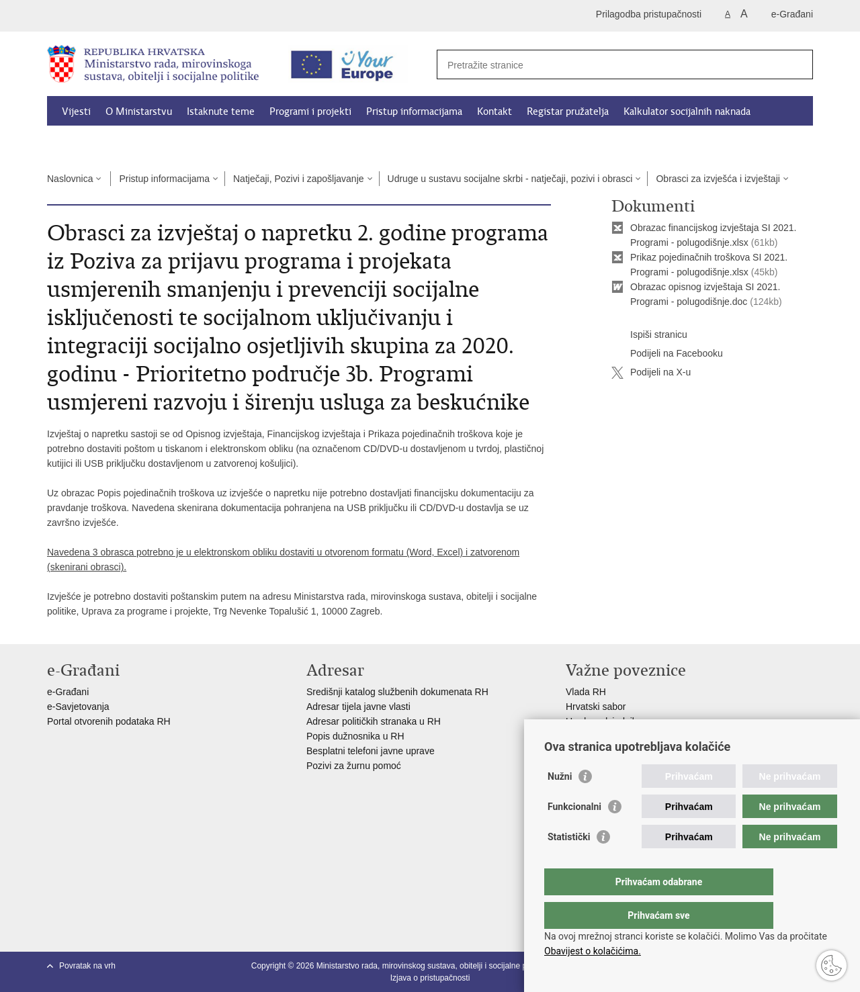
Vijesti (76, 111)
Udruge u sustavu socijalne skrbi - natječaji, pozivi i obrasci (510, 178)
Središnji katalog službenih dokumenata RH (397, 691)
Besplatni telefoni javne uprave (370, 751)
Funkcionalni (574, 833)
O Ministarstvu (138, 111)
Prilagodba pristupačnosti (648, 14)
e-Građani (792, 14)
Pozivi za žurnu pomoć (353, 765)
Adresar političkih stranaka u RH (373, 721)
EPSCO (582, 736)
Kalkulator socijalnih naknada (687, 111)
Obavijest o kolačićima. (592, 951)
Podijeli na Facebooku (667, 354)
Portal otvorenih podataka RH (110, 721)
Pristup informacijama (414, 111)
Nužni (560, 803)
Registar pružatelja (568, 111)
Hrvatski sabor (596, 706)
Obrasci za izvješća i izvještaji (717, 178)
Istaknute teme (221, 111)
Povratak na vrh (87, 966)
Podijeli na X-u (651, 373)
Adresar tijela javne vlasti (358, 706)
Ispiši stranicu (649, 335)
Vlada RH (586, 691)
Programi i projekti (310, 111)
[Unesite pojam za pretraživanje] (610, 65)
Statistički (569, 863)
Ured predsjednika (604, 721)
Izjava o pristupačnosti (430, 978)
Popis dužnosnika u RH (355, 736)
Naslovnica (70, 178)
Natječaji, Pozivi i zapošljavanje (298, 178)
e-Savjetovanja (78, 706)
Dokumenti (87, 142)
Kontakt (494, 111)
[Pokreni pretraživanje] (797, 64)
